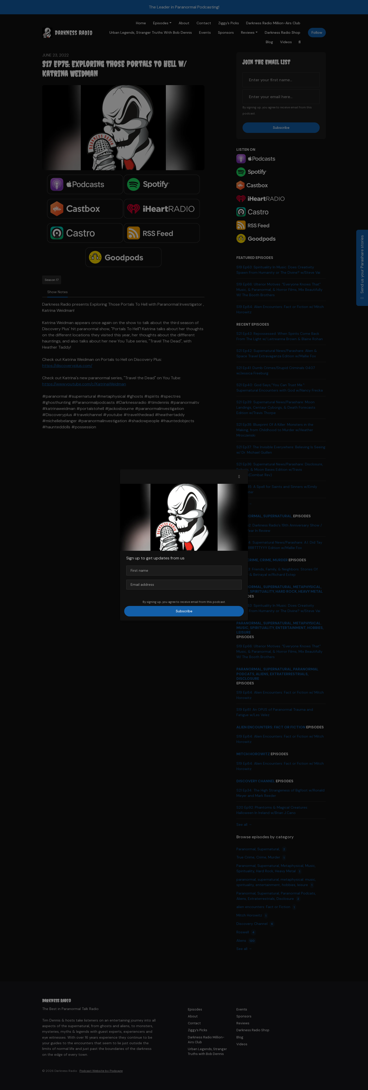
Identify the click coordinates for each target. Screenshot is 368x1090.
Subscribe (184, 611)
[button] (239, 477)
